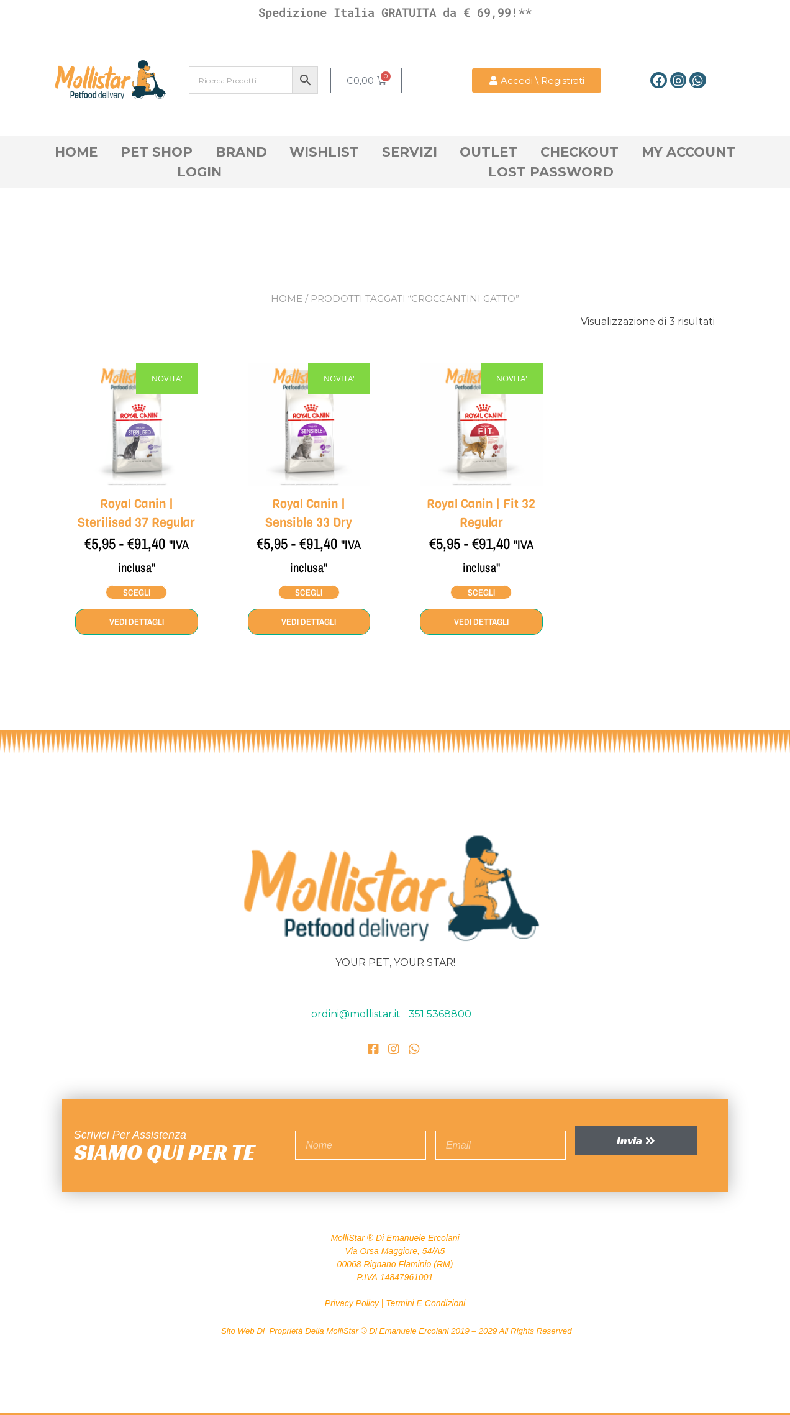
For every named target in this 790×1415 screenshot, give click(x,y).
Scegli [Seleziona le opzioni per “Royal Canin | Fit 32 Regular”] (481, 592)
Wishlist (324, 152)
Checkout (579, 152)
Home (76, 152)
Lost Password (551, 172)
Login (199, 172)
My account (688, 152)
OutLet (488, 152)
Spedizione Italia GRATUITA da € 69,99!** (395, 12)
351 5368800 (440, 1013)
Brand (241, 152)
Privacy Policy (352, 1302)
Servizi (409, 152)
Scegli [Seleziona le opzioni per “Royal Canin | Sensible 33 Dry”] (309, 592)
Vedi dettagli (136, 621)
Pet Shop (156, 152)
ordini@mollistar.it (357, 1013)
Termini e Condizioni (425, 1302)
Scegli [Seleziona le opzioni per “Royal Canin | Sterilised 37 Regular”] (136, 592)
